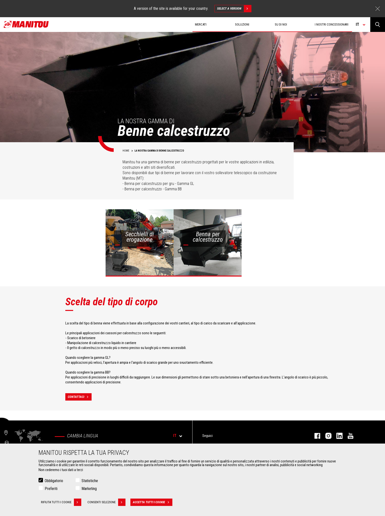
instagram (325, 436)
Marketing (89, 489)
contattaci (80, 397)
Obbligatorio (54, 481)
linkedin (337, 436)
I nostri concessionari (331, 24)
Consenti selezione (106, 502)
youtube (348, 436)
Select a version (234, 8)
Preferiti (51, 489)
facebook (314, 436)
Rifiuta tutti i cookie (61, 502)
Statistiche (90, 481)
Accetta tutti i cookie (152, 502)
